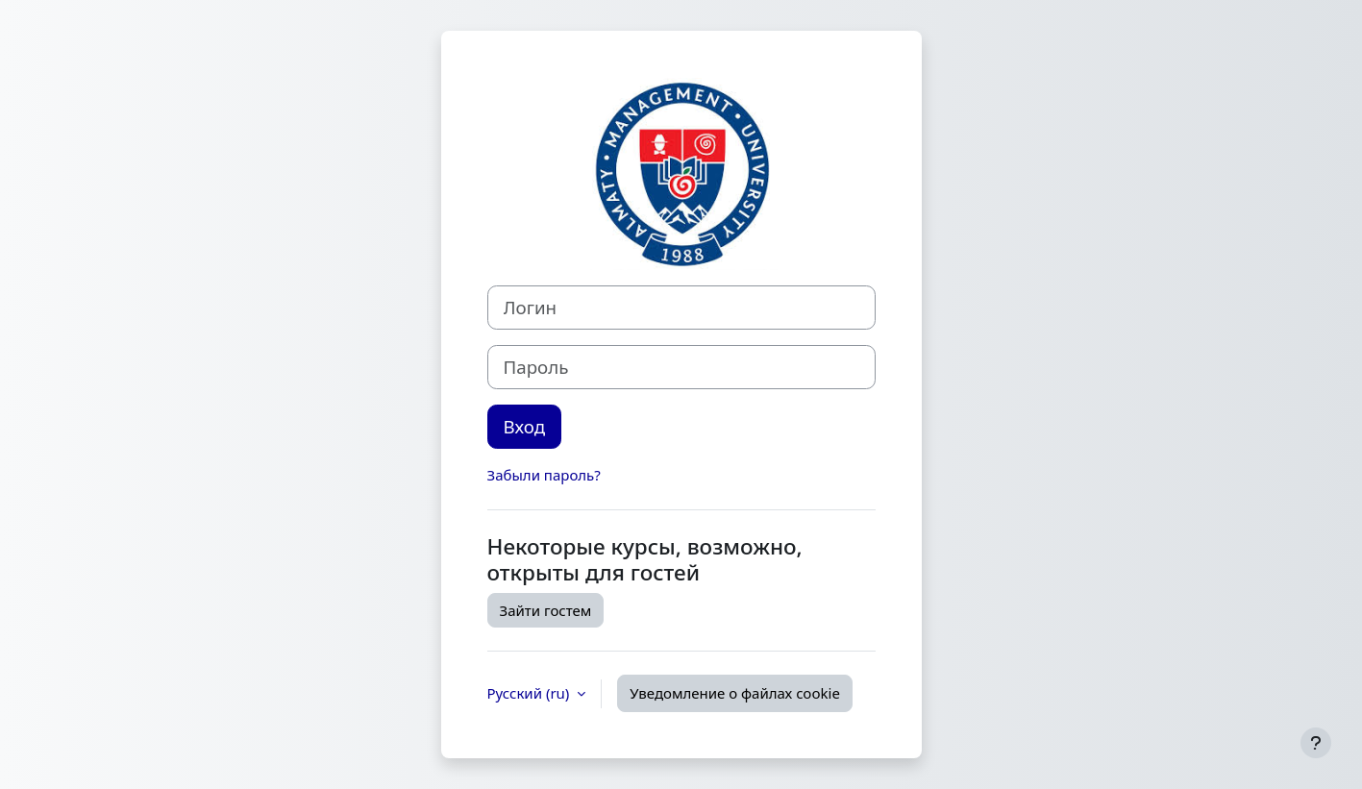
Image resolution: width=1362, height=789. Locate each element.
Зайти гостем (546, 610)
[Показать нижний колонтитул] (1315, 742)
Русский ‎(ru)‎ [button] (530, 693)
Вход (525, 426)
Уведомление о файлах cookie (735, 693)
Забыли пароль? (544, 474)
